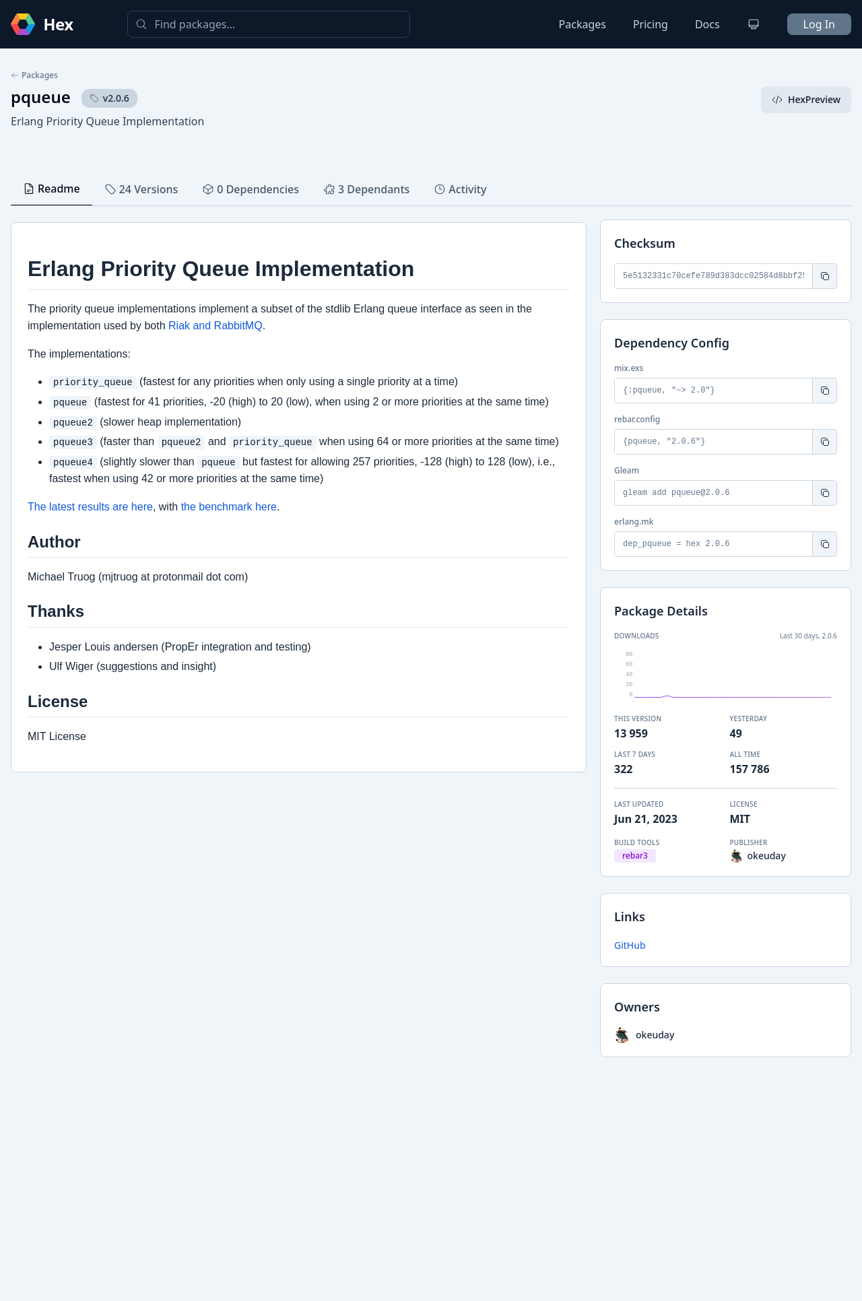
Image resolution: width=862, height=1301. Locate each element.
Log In (819, 24)
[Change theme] (753, 24)
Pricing (650, 24)
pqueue (41, 97)
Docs (707, 24)
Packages (582, 24)
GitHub (630, 945)
